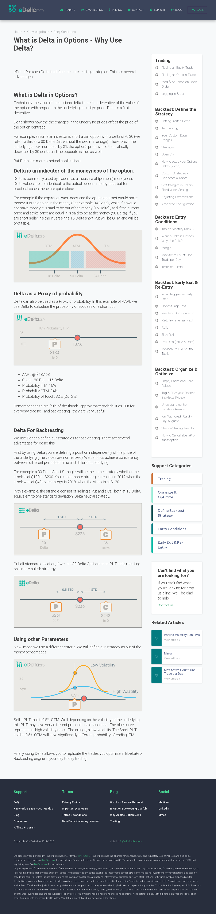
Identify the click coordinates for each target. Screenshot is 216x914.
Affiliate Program (24, 827)
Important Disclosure (75, 808)
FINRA (81, 856)
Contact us (165, 605)
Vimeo (162, 814)
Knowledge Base (38, 31)
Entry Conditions (65, 31)
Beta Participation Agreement (80, 821)
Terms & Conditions (74, 814)
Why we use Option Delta (125, 814)
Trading (115, 821)
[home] (26, 9)
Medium (163, 802)
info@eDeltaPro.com (130, 841)
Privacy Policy (71, 802)
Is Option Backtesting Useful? (128, 808)
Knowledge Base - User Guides (33, 808)
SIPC (87, 856)
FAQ (16, 802)
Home (18, 31)
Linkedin (163, 808)
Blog (16, 814)
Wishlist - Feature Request (126, 802)
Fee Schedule (48, 860)
